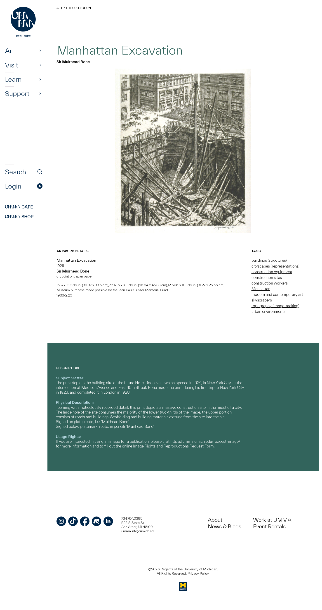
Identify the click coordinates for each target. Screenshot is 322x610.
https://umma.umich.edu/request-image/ (205, 441)
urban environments (268, 311)
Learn (13, 79)
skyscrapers (261, 300)
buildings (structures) (269, 260)
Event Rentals (269, 526)
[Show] (40, 50)
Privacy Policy (198, 573)
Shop (19, 216)
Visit (11, 65)
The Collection (78, 8)
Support (17, 93)
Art (9, 51)
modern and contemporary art (277, 294)
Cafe (19, 206)
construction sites (266, 277)
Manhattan (260, 289)
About (215, 520)
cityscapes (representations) (275, 266)
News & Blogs (224, 526)
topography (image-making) (275, 306)
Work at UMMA (272, 520)
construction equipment (271, 272)
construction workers (269, 283)
